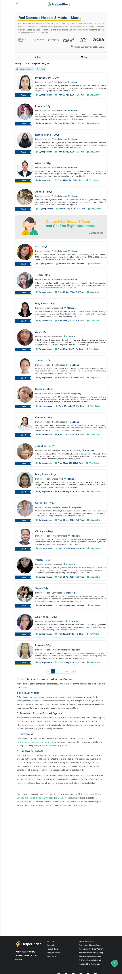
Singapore (22, 798)
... (62, 671)
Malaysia (83, 794)
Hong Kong (95, 794)
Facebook (22, 801)
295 (68, 671)
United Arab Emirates (41, 798)
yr (57, 77)
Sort (84, 57)
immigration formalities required (35, 742)
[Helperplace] (16, 3)
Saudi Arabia (65, 798)
